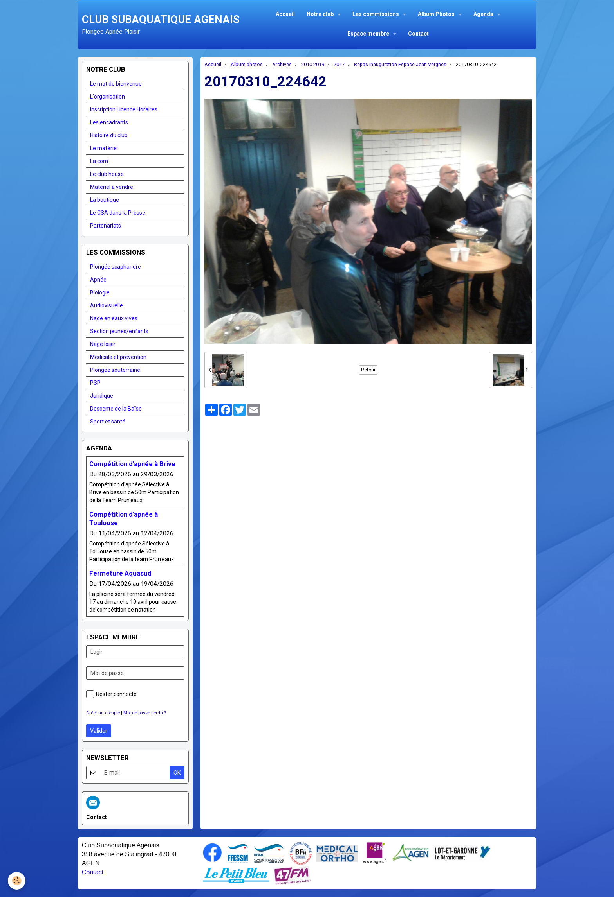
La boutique (104, 200)
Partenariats (105, 225)
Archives (282, 64)
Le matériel (104, 148)
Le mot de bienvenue (116, 84)
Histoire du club (109, 135)
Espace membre (368, 33)
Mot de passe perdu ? (144, 713)
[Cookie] (16, 881)
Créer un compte (103, 713)
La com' (99, 161)
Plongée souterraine (115, 370)
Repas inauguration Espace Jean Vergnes (400, 64)
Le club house (107, 174)
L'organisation (107, 96)
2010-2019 (312, 64)
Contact (418, 33)
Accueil (285, 14)
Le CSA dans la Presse (117, 213)
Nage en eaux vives (113, 318)
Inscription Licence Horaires (123, 109)
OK (177, 773)
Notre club (321, 14)
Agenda (484, 14)
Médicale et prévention (118, 357)
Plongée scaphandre (115, 267)
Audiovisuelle (106, 305)
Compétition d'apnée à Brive (132, 464)
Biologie (100, 292)
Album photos (247, 64)
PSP (95, 383)
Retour (368, 370)
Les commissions (376, 14)
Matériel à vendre (111, 187)
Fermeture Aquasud (120, 573)
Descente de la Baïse (116, 408)
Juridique (101, 396)
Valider (98, 731)
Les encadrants (109, 122)
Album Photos (437, 14)
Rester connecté (111, 694)
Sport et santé (107, 421)
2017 (339, 64)
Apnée (98, 279)
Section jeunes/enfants (119, 331)
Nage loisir (103, 344)
